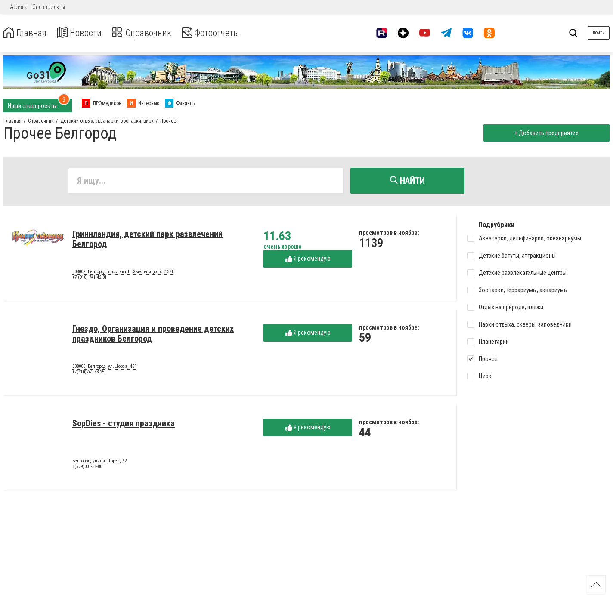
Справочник (152, 33)
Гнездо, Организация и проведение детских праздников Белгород (153, 335)
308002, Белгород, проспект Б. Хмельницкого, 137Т (122, 273)
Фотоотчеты (227, 33)
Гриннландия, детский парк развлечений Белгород (147, 240)
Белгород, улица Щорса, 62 (99, 462)
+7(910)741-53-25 (88, 373)
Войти (599, 32)
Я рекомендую (308, 260)
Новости (85, 33)
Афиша (19, 6)
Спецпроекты (48, 6)
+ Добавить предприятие (545, 132)
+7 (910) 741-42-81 (89, 279)
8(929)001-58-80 (87, 468)
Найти (407, 181)
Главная (27, 33)
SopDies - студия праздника (123, 424)
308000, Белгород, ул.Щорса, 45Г (104, 367)
